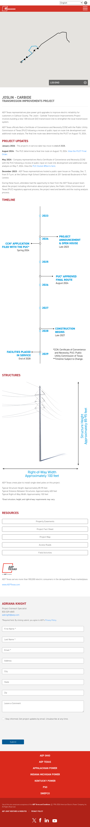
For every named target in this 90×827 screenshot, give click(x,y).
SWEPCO (45, 793)
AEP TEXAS (45, 762)
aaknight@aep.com (10, 614)
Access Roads (45, 544)
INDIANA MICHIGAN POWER (45, 774)
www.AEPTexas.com (11, 584)
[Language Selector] (71, 3)
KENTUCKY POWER (45, 781)
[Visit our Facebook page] (40, 820)
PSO (45, 787)
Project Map (45, 537)
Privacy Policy (50, 620)
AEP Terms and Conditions (41, 804)
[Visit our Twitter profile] (34, 820)
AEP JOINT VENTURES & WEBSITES (14, 811)
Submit (13, 741)
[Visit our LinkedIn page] (47, 820)
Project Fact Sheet (45, 529)
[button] (24, 59)
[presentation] (23, 730)
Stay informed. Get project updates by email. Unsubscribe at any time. (36, 718)
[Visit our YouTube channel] (55, 821)
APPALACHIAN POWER (45, 768)
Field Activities (45, 552)
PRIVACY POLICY (37, 811)
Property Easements (45, 521)
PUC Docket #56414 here (44, 166)
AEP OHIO (45, 755)
